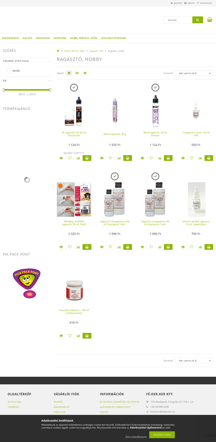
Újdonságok (10, 38)
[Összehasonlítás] (78, 158)
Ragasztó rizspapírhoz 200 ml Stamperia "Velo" (114, 223)
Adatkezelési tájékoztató (115, 407)
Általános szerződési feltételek (120, 401)
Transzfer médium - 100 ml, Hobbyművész (74, 311)
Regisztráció (61, 407)
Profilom (59, 412)
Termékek (13, 407)
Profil (186, 3)
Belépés (169, 3)
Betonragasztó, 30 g (115, 134)
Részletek (61, 158)
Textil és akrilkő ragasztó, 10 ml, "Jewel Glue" (196, 223)
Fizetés (104, 412)
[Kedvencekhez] (70, 158)
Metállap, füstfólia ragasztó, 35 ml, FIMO (74, 223)
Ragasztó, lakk (96, 50)
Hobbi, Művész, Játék (83, 38)
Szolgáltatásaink (113, 38)
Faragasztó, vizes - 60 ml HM (196, 134)
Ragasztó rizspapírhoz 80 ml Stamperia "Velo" (155, 223)
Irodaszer (43, 38)
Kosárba (87, 158)
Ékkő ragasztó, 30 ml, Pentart (155, 134)
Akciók (27, 38)
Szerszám (60, 38)
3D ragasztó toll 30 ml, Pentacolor (74, 134)
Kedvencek (204, 3)
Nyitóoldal (15, 401)
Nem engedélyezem (136, 436)
